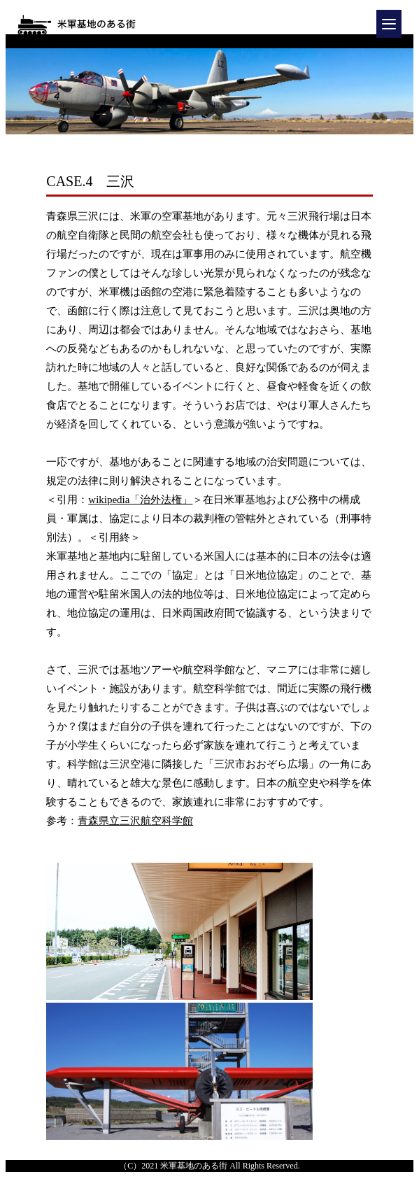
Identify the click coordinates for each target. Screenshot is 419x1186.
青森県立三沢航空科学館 (135, 820)
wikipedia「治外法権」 (140, 499)
